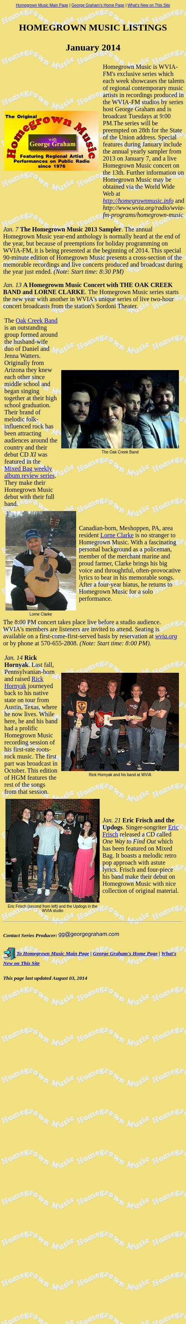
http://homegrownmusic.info (138, 200)
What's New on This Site (149, 5)
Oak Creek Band (37, 320)
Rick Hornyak (24, 682)
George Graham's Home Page (97, 5)
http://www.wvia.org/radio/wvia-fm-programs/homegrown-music (144, 211)
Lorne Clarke (117, 535)
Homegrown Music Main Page (42, 5)
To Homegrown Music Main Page (46, 953)
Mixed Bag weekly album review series (29, 472)
